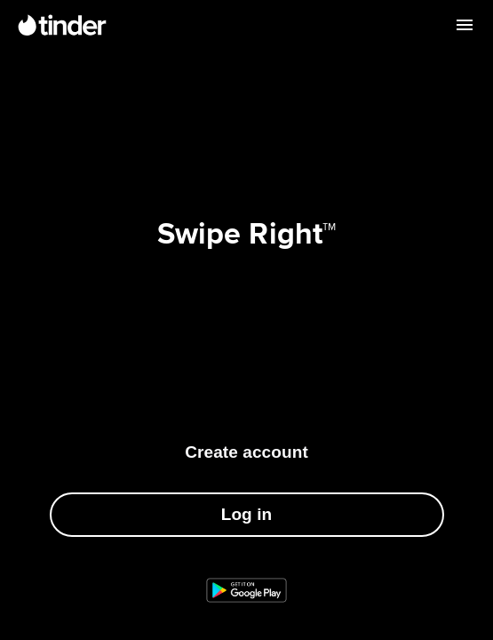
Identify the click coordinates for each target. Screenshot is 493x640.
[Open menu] (464, 25)
